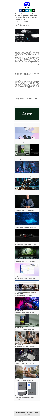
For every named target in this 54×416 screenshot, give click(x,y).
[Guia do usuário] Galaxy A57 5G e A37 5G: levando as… (25, 142)
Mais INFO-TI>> (17, 399)
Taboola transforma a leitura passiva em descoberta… (24, 295)
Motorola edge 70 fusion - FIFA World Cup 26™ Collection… (25, 329)
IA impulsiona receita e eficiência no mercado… (23, 193)
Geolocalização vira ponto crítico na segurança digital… (24, 380)
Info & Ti (27, 25)
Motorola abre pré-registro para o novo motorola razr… (25, 159)
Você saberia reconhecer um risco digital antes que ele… (25, 312)
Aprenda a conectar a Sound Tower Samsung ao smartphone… (26, 176)
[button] (20, 10)
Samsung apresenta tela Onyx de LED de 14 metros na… (25, 261)
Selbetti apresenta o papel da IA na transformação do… (24, 210)
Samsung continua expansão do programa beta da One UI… (25, 397)
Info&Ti (27, 7)
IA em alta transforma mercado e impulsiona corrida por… (25, 227)
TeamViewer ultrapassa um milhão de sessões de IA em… (25, 278)
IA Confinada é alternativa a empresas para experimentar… (25, 346)
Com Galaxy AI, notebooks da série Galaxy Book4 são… (24, 363)
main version (27, 414)
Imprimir (18, 26)
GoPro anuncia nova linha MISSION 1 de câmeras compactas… (26, 244)
